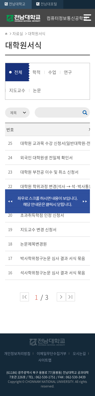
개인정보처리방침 (17, 353)
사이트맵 (44, 359)
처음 (24, 297)
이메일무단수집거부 (51, 353)
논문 (37, 90)
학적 (36, 72)
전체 (18, 72)
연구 (68, 72)
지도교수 (17, 90)
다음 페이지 (61, 297)
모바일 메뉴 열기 (87, 18)
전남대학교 (17, 3)
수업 (52, 72)
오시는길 (79, 353)
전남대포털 (49, 3)
